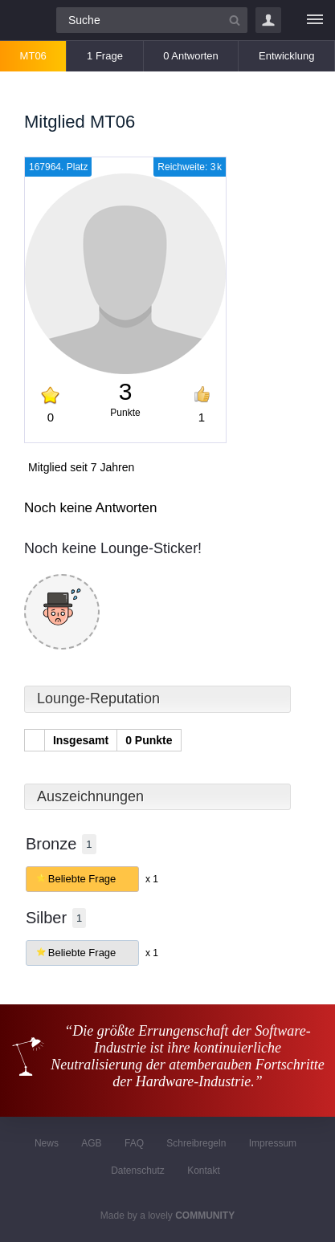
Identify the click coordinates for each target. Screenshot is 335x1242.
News (47, 1143)
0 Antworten (191, 56)
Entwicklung (286, 56)
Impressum (272, 1143)
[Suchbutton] (234, 20)
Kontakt (203, 1170)
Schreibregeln (196, 1143)
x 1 (151, 879)
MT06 (33, 56)
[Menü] (315, 20)
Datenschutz (138, 1170)
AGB (91, 1143)
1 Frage (105, 56)
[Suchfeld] (151, 20)
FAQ (134, 1143)
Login (268, 20)
